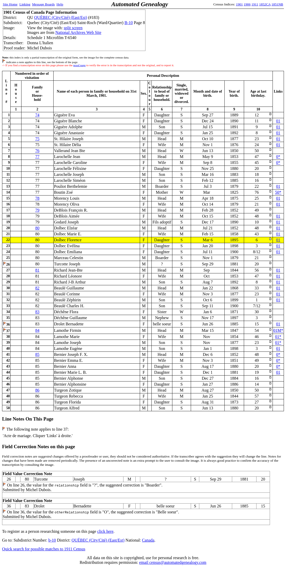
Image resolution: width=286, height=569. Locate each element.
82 (37, 288)
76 (37, 150)
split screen (73, 28)
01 (278, 121)
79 (37, 210)
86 (37, 390)
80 (37, 228)
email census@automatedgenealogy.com (172, 562)
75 (37, 139)
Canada (148, 540)
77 (37, 156)
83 (37, 312)
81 (37, 270)
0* (278, 156)
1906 (247, 4)
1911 (255, 4)
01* (278, 336)
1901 (239, 4)
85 (37, 354)
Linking (24, 4)
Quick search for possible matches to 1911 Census (43, 549)
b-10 (52, 540)
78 (37, 198)
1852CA (264, 4)
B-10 (128, 22)
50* (278, 192)
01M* (278, 330)
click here (105, 531)
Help (59, 4)
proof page (79, 65)
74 (37, 115)
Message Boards (43, 4)
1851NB (277, 4)
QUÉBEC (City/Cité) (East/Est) (60, 17)
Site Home (10, 4)
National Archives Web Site (78, 32)
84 (37, 330)
